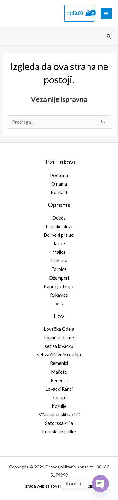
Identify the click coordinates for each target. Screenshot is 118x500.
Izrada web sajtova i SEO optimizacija (59, 486)
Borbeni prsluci (59, 235)
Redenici (59, 380)
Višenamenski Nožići (59, 414)
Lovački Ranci (59, 389)
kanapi (59, 397)
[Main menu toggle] (106, 13)
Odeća (59, 218)
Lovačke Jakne (59, 337)
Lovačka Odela (59, 329)
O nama (59, 184)
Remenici (59, 363)
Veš (59, 303)
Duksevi (59, 260)
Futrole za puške (59, 431)
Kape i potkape (59, 286)
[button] (109, 36)
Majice (59, 252)
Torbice (59, 269)
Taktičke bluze (59, 226)
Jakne (59, 243)
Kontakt (59, 192)
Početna (59, 175)
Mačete (59, 372)
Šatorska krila (59, 423)
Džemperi (59, 278)
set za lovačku (59, 346)
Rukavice (59, 295)
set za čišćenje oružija (59, 354)
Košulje (59, 406)
